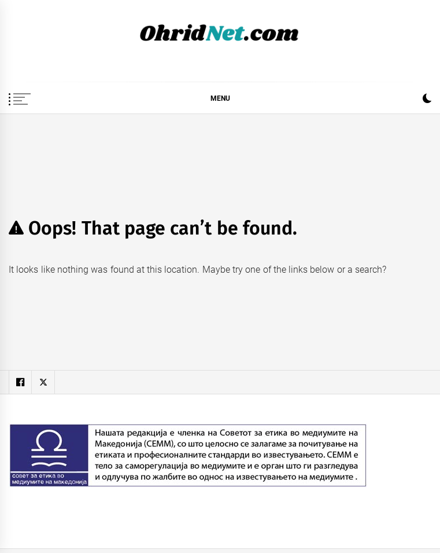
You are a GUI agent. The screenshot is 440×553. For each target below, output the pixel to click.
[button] (427, 99)
